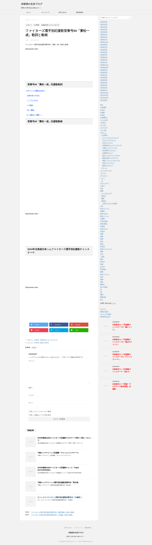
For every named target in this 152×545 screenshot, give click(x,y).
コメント (31, 361)
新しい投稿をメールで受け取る (40, 415)
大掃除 (102, 218)
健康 (101, 191)
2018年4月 (103, 82)
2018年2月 (103, 87)
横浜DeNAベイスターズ (110, 158)
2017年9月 (103, 100)
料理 (101, 239)
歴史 (101, 259)
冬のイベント (104, 208)
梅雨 (101, 251)
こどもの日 (104, 120)
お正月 (102, 110)
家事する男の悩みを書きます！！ (76, 536)
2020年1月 (103, 39)
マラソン (104, 168)
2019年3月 (103, 57)
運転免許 (103, 297)
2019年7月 (103, 47)
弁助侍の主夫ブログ (31, 4)
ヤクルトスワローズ (109, 140)
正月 (101, 254)
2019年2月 (103, 60)
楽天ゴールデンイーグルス (111, 155)
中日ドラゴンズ (107, 143)
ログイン (103, 309)
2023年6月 (103, 22)
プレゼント (104, 175)
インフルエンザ (106, 193)
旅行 (101, 241)
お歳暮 (102, 112)
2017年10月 (104, 98)
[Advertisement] (59, 64)
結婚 (101, 279)
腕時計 (102, 284)
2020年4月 (103, 34)
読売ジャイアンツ (108, 163)
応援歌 (42, 342)
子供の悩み (104, 221)
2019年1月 (103, 62)
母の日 (102, 261)
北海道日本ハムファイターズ (49, 340)
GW (101, 105)
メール (31, 395)
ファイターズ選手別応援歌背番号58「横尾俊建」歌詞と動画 (52, 512)
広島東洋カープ (107, 153)
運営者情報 (79, 12)
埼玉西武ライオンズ (109, 150)
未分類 (102, 246)
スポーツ (30, 340)
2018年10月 (104, 67)
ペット (102, 178)
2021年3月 (103, 24)
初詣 (102, 256)
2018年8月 (103, 72)
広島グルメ (104, 229)
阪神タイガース (107, 165)
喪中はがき (104, 213)
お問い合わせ (62, 12)
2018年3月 (103, 85)
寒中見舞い (104, 224)
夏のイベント (104, 216)
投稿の (104, 311)
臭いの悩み (104, 287)
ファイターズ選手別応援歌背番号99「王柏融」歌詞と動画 (52, 515)
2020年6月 (103, 32)
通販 (101, 294)
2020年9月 (103, 29)
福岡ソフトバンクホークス (111, 160)
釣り (101, 299)
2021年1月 (103, 27)
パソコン (103, 173)
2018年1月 (103, 90)
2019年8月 (103, 44)
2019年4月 (103, 55)
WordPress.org (105, 316)
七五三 (102, 186)
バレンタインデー (106, 170)
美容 (101, 282)
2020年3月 (103, 37)
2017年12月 (104, 92)
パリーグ (30, 342)
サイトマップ (45, 12)
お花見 (102, 115)
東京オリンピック (106, 249)
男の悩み (103, 269)
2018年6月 (103, 77)
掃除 (101, 236)
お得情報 (103, 107)
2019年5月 (103, 52)
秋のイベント (104, 274)
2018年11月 (104, 65)
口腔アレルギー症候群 (109, 203)
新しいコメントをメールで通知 (40, 411)
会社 (101, 188)
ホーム (28, 12)
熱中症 (103, 196)
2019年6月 (103, 49)
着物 (101, 272)
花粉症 (103, 201)
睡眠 (102, 198)
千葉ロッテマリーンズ (109, 148)
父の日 (102, 266)
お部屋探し (104, 117)
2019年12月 (104, 42)
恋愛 (101, 234)
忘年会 (102, 231)
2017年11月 (104, 95)
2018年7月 (103, 75)
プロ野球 (36, 340)
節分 (101, 277)
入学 (101, 206)
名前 (30, 387)
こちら (113, 303)
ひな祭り (103, 122)
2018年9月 (103, 70)
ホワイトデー (104, 183)
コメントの (105, 314)
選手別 (47, 342)
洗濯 (101, 264)
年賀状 (102, 226)
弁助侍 (34, 347)
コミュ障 (103, 130)
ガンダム (103, 125)
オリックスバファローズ (110, 138)
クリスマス (104, 127)
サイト (30, 403)
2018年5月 (103, 80)
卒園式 (102, 211)
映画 (101, 244)
